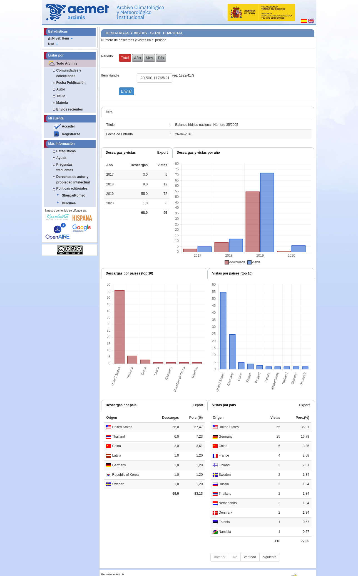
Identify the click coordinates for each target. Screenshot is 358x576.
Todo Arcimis (66, 63)
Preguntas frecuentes (64, 167)
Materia (62, 103)
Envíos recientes (69, 109)
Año (137, 58)
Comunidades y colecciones (68, 73)
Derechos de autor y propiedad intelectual (73, 179)
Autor (60, 89)
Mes (149, 58)
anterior (219, 557)
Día (161, 58)
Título (61, 96)
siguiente (269, 557)
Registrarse (71, 134)
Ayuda (61, 158)
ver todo (250, 557)
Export (162, 153)
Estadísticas (66, 151)
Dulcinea (69, 203)
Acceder (68, 126)
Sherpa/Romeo (74, 195)
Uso (53, 44)
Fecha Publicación (71, 83)
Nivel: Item (60, 38)
